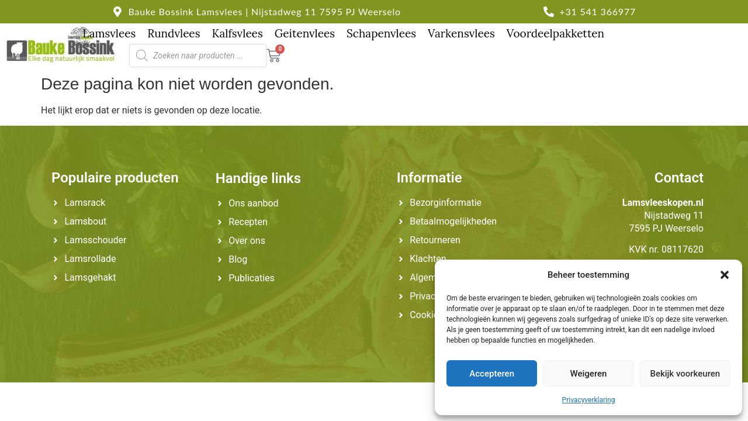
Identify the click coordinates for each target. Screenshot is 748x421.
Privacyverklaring (588, 400)
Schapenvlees (381, 33)
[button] (724, 275)
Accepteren (491, 373)
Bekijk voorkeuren (685, 373)
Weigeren (588, 373)
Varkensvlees (461, 33)
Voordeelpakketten (555, 33)
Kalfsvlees (237, 33)
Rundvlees (173, 33)
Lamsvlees (109, 33)
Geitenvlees (305, 33)
